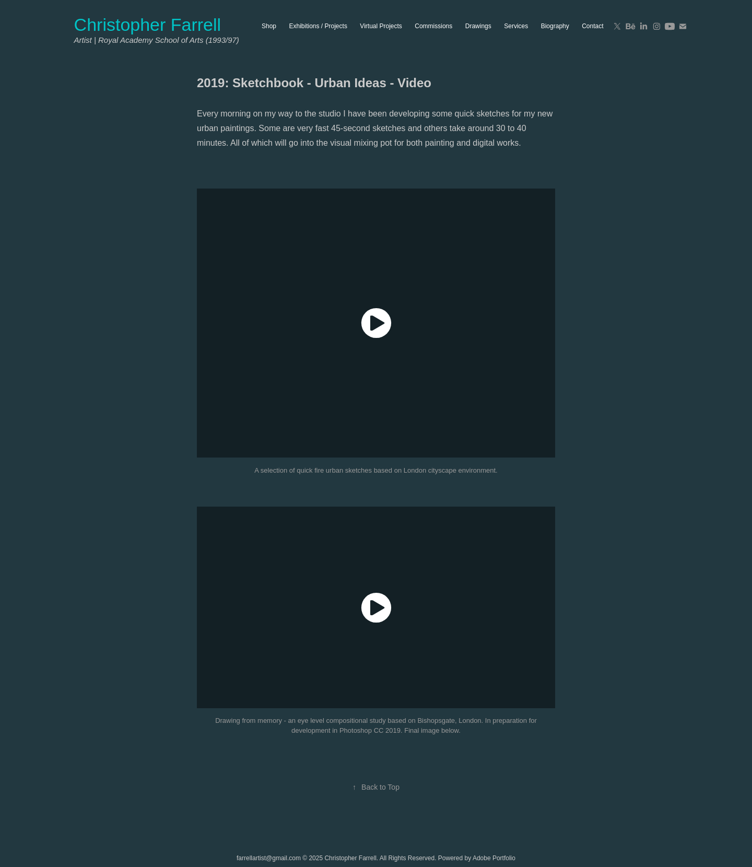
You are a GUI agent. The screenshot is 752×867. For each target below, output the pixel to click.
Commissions (433, 26)
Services (516, 26)
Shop (269, 26)
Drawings (478, 26)
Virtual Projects (381, 26)
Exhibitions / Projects (318, 26)
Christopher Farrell (147, 24)
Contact (592, 26)
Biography (555, 26)
